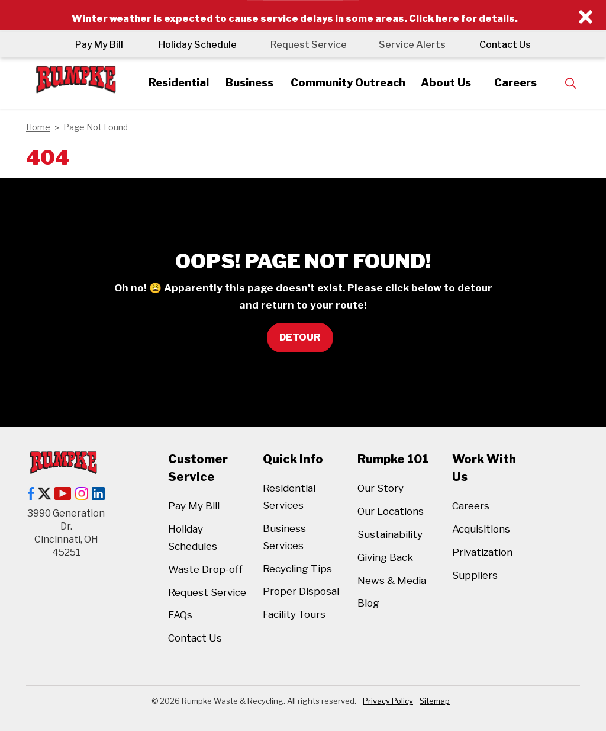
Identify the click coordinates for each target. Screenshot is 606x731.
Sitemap (435, 701)
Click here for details (462, 18)
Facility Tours (294, 614)
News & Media (391, 580)
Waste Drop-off (205, 569)
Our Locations (390, 511)
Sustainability (390, 534)
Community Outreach (349, 82)
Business (247, 82)
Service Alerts (414, 44)
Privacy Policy (388, 701)
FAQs (180, 615)
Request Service (307, 44)
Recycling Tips (297, 569)
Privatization (482, 552)
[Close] (585, 17)
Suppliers (475, 575)
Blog (368, 603)
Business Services (284, 537)
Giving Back (385, 557)
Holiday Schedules (192, 537)
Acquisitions (481, 529)
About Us (451, 82)
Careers (522, 82)
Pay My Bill (96, 44)
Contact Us (508, 44)
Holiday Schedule (194, 44)
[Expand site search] (579, 83)
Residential (173, 82)
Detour (300, 337)
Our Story (380, 488)
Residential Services (289, 496)
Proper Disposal (301, 591)
